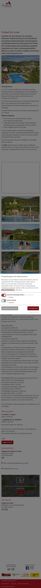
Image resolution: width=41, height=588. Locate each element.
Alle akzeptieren (33, 308)
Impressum (19, 290)
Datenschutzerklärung (7, 290)
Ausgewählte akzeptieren (9, 308)
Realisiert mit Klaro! (34, 312)
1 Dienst (10, 297)
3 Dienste (10, 302)
